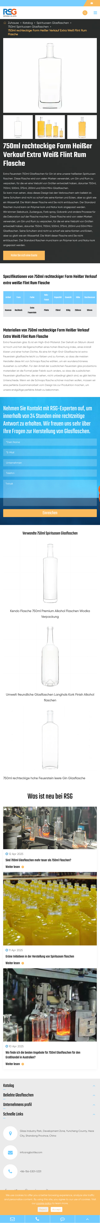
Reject (43, 1209)
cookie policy (44, 1203)
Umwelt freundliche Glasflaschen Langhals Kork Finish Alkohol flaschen (50, 697)
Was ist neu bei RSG (50, 797)
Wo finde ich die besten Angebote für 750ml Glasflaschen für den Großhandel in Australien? (43, 1055)
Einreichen (50, 513)
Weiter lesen (15, 867)
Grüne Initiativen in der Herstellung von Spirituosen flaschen (40, 956)
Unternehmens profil (17, 1104)
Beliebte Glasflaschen (18, 1095)
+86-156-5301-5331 (22, 1171)
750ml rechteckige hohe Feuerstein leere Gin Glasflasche (44, 778)
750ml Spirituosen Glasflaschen (28, 26)
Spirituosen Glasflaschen (53, 22)
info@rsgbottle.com (22, 1152)
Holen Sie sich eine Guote (24, 255)
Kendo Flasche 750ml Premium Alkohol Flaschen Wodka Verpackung (50, 614)
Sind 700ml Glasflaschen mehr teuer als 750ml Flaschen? (38, 860)
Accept (56, 1209)
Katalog (28, 22)
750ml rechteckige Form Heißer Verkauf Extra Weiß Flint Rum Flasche (47, 32)
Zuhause (13, 22)
